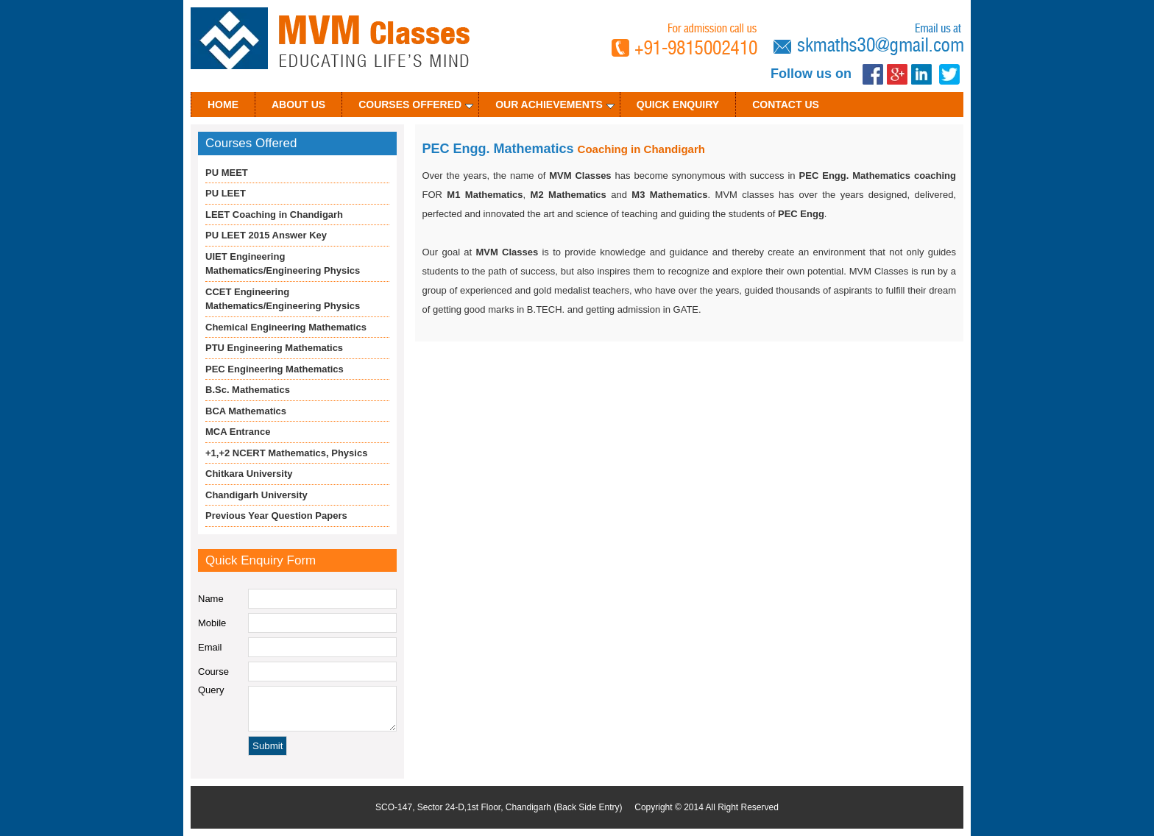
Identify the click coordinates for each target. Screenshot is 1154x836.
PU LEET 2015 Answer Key (266, 235)
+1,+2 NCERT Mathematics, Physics (286, 452)
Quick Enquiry (678, 104)
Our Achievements (555, 104)
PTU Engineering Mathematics (274, 347)
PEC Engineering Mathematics (274, 369)
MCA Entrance (237, 431)
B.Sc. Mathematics (247, 389)
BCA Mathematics (245, 411)
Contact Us (785, 104)
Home (223, 104)
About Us (298, 104)
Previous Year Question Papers (276, 515)
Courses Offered (415, 104)
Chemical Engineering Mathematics (286, 327)
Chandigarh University (256, 494)
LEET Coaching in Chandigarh (274, 214)
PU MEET (226, 172)
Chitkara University (249, 473)
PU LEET (225, 193)
